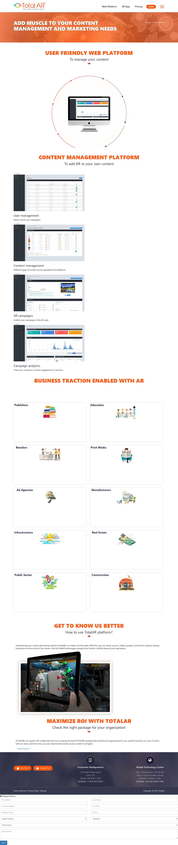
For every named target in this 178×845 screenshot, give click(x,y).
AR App (126, 6)
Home (148, 22)
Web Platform (109, 6)
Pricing (138, 6)
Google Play (42, 768)
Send (4, 843)
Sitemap (43, 791)
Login (151, 6)
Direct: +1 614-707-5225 (90, 781)
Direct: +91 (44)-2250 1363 (150, 781)
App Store (22, 768)
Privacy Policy (33, 791)
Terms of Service (20, 791)
